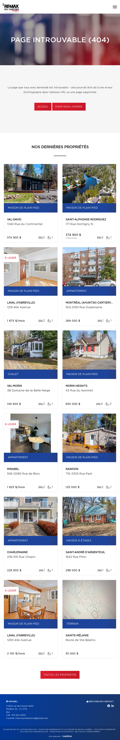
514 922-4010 (19, 715)
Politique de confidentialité (34, 731)
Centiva (67, 736)
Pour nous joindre (68, 107)
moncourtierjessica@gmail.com (31, 718)
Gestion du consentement (87, 731)
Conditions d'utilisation (61, 731)
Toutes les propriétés (60, 675)
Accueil (43, 107)
